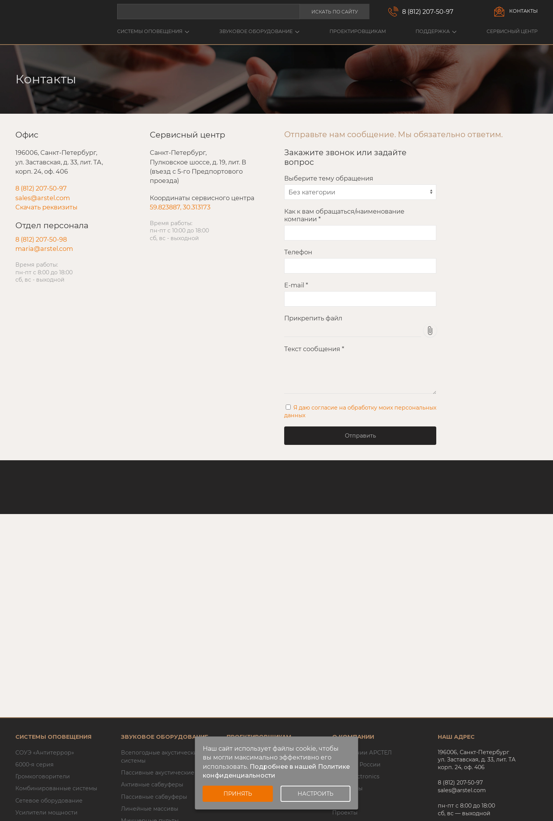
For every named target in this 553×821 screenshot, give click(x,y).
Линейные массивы (149, 808)
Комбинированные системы (56, 788)
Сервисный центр (512, 31)
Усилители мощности (46, 812)
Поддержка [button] (436, 31)
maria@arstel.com (44, 248)
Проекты (345, 812)
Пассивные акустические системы (170, 772)
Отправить (360, 435)
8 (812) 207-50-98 (41, 239)
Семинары (347, 788)
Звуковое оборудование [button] (259, 31)
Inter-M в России (356, 764)
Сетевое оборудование (49, 800)
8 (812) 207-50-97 (428, 11)
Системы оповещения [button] (153, 31)
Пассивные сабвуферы (154, 796)
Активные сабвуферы (152, 784)
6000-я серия (34, 764)
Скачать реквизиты (46, 207)
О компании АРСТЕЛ (362, 752)
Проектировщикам (357, 31)
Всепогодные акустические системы (161, 756)
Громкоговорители (42, 776)
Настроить (315, 793)
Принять (238, 793)
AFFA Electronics (355, 776)
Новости (344, 800)
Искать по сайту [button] (334, 12)
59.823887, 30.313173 (180, 207)
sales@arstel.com (42, 198)
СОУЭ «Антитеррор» (44, 752)
